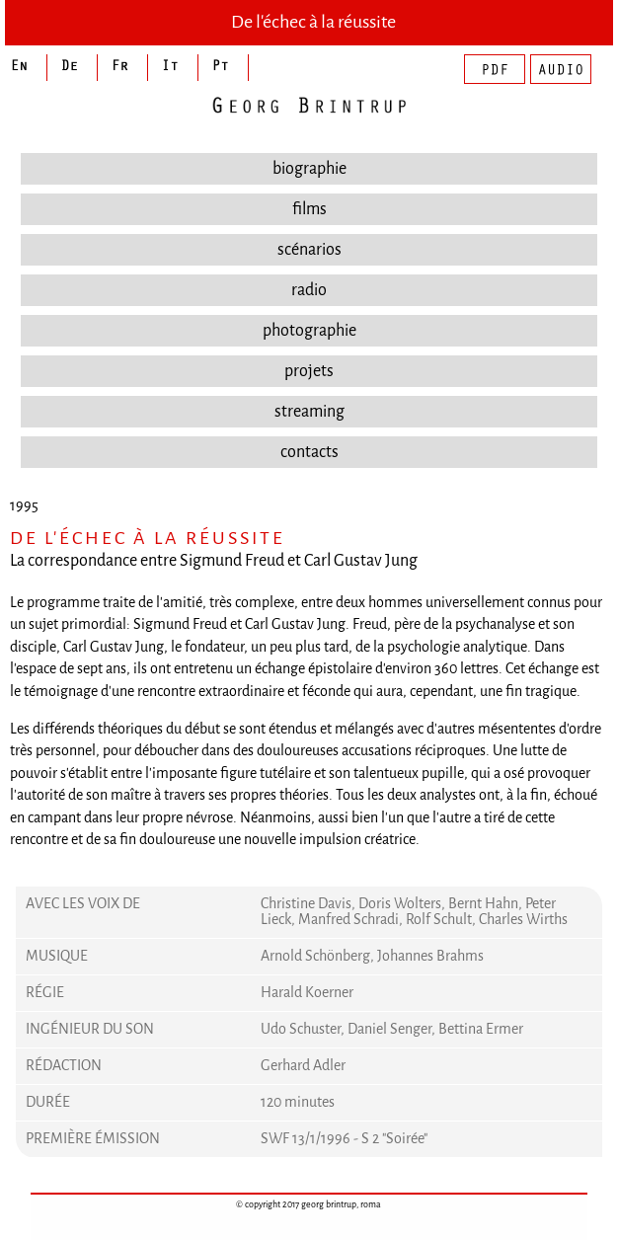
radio (309, 289)
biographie (309, 168)
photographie (309, 330)
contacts (309, 451)
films (309, 208)
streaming (309, 411)
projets (309, 370)
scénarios (309, 249)
